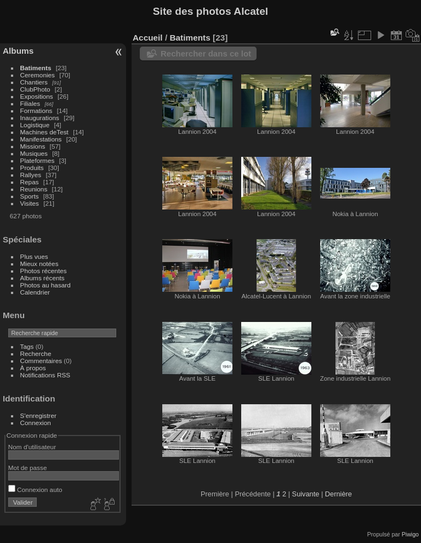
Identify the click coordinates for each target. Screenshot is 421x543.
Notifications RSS (45, 374)
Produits (32, 167)
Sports (29, 196)
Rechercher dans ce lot (206, 53)
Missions (32, 146)
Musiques (34, 153)
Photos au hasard (45, 285)
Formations (36, 110)
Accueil (148, 37)
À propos (33, 367)
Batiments (36, 67)
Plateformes (37, 160)
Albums (18, 50)
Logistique (35, 124)
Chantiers (34, 82)
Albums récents (42, 277)
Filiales (30, 103)
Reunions (34, 189)
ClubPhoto (35, 89)
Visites (29, 203)
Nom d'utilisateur (32, 446)
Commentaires (41, 360)
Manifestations (41, 139)
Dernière (338, 494)
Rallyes (31, 174)
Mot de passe (27, 467)
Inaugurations (39, 117)
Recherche (36, 353)
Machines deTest (44, 131)
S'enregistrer (38, 415)
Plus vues (34, 256)
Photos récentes (43, 270)
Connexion (35, 422)
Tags (27, 346)
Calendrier (35, 292)
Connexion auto (35, 489)
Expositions (36, 96)
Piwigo (410, 534)
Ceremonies (37, 74)
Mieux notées (39, 263)
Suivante (306, 494)
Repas (29, 181)
